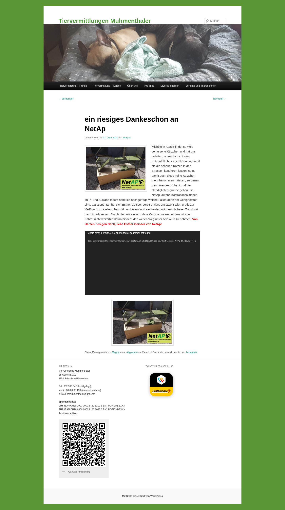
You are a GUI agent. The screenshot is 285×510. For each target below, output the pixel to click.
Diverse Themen (170, 85)
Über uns (132, 85)
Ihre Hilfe (149, 85)
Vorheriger (66, 98)
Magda (126, 137)
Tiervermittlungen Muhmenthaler (105, 20)
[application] (142, 263)
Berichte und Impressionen (200, 85)
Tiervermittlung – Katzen (107, 85)
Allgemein (132, 352)
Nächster (219, 98)
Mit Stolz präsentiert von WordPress (142, 496)
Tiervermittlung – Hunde (73, 85)
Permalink (191, 352)
